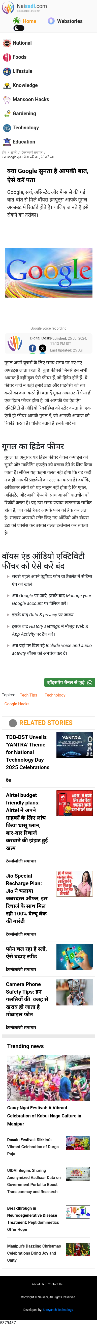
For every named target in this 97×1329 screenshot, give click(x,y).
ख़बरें (14, 152)
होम (4, 152)
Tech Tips (28, 695)
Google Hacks (17, 704)
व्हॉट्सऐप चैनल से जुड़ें (71, 682)
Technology (55, 695)
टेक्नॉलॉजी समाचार (32, 152)
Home (25, 20)
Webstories (65, 20)
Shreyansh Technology (58, 1310)
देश (8, 780)
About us (38, 1284)
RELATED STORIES (46, 723)
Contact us (55, 1284)
